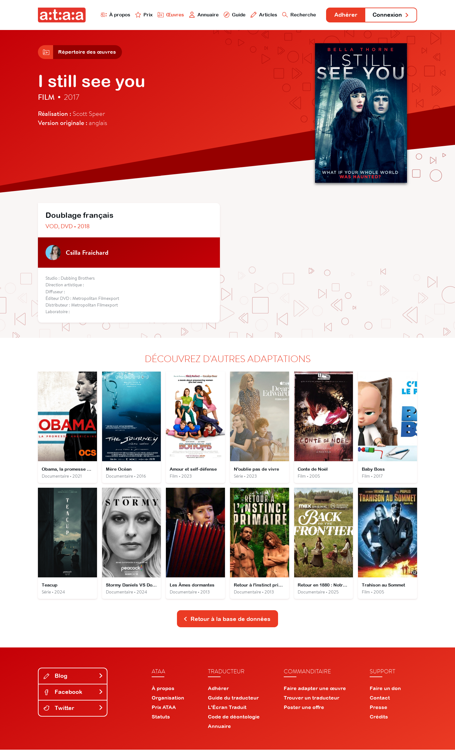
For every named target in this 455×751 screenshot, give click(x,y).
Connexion (391, 15)
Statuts (161, 718)
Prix (143, 15)
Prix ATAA (164, 708)
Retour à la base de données (226, 620)
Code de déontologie (234, 718)
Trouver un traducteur (311, 699)
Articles (263, 15)
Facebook (73, 693)
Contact (380, 699)
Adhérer (345, 15)
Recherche (298, 15)
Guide (233, 15)
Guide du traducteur (233, 699)
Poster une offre (304, 708)
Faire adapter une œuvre (315, 689)
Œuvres (170, 15)
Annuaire (203, 15)
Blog (73, 677)
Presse (378, 708)
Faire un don (385, 689)
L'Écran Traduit (227, 708)
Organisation (168, 699)
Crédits (379, 718)
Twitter (73, 709)
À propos (114, 15)
